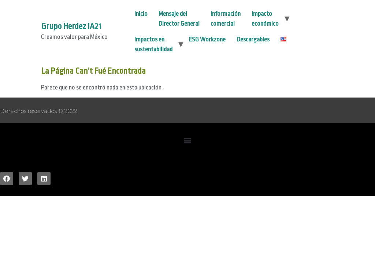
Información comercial (226, 18)
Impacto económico (265, 18)
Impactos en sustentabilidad (153, 44)
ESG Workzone (207, 39)
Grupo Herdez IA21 (71, 26)
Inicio (141, 13)
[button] (188, 140)
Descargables (253, 39)
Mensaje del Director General (179, 18)
